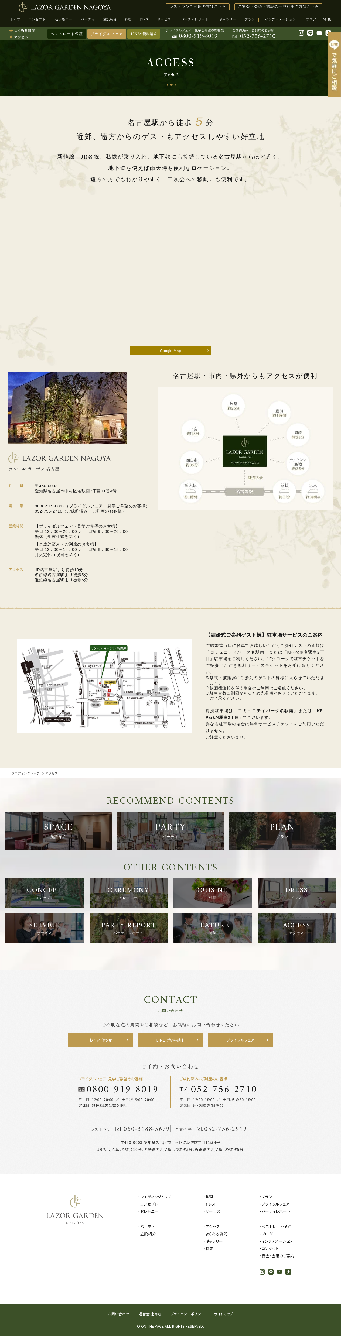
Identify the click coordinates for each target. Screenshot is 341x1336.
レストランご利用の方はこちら (197, 7)
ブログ (267, 1234)
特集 (209, 1248)
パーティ (147, 1226)
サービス (213, 1211)
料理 (209, 1196)
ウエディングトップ (155, 1196)
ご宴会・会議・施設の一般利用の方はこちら (278, 7)
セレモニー (149, 1211)
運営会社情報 (150, 1313)
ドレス (211, 1204)
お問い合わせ (118, 1313)
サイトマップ (223, 1313)
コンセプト (149, 1204)
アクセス (213, 1226)
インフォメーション (277, 1241)
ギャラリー (214, 1241)
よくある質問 (216, 1234)
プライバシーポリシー (187, 1313)
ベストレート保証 (276, 1226)
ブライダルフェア (107, 34)
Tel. (218, 1090)
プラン (267, 1196)
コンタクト (270, 1248)
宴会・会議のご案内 (278, 1255)
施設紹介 (148, 1234)
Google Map (170, 351)
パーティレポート (276, 1211)
